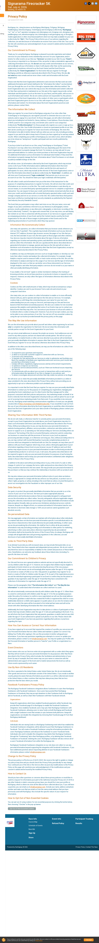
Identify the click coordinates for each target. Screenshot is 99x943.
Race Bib (41, 922)
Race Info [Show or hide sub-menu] (5, 26)
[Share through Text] (96, 3)
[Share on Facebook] (86, 3)
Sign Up (9, 15)
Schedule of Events (45, 918)
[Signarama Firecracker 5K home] (9, 7)
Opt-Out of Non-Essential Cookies (34, 901)
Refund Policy (6, 42)
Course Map (42, 914)
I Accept (89, 940)
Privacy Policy (38, 940)
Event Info (5, 30)
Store (3, 49)
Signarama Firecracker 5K (41, 3)
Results (4, 45)
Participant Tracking (8, 34)
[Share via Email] (92, 3)
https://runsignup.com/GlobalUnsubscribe (35, 452)
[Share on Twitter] (89, 3)
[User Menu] (9, 20)
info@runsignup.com (31, 712)
